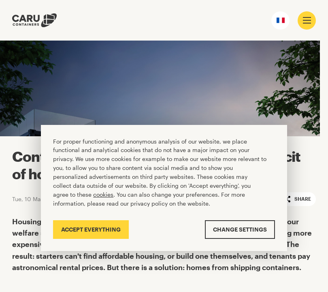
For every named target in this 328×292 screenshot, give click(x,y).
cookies (103, 194)
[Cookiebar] (164, 188)
